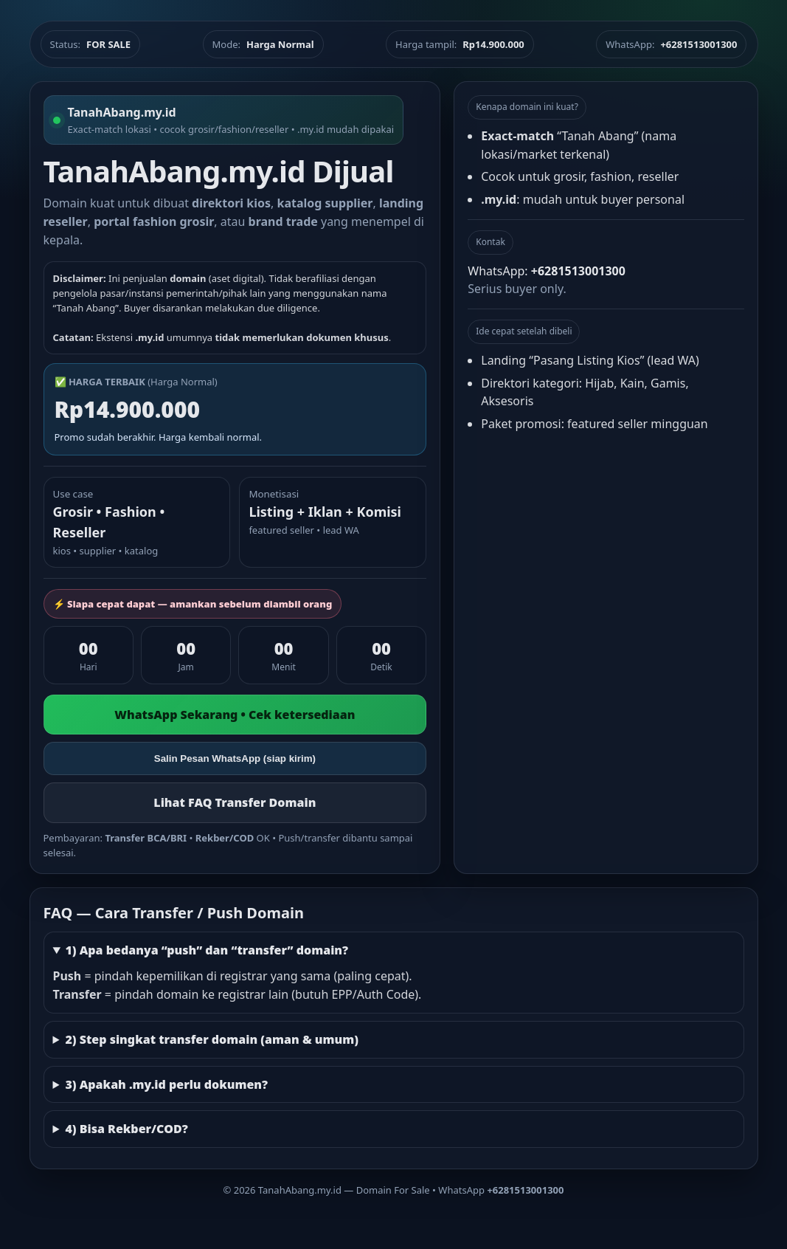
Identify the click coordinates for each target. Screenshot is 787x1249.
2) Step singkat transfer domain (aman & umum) (211, 1039)
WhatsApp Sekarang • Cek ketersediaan (234, 714)
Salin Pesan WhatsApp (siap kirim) (235, 758)
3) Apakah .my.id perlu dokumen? (166, 1084)
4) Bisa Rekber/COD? (126, 1129)
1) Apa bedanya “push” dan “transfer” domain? (206, 950)
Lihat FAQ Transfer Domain (234, 802)
